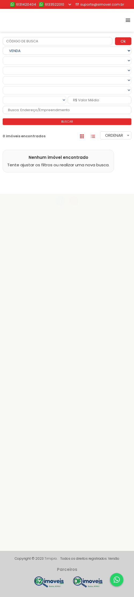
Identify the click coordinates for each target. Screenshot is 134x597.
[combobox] (115, 135)
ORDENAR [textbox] (114, 135)
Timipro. (51, 558)
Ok (123, 41)
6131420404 (23, 4)
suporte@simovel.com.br (99, 4)
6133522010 (51, 4)
